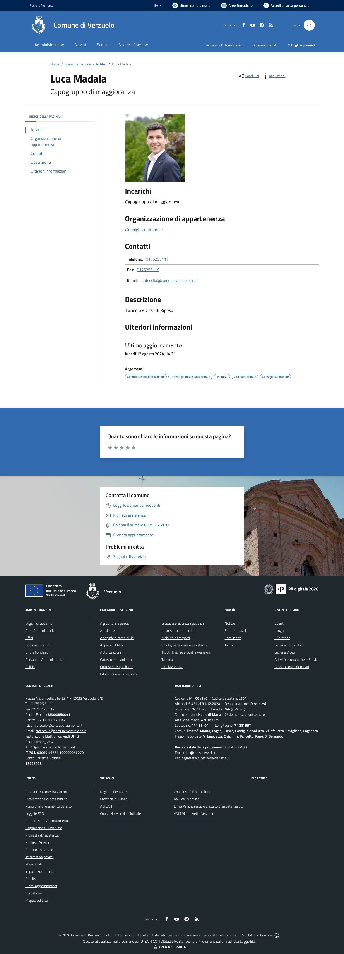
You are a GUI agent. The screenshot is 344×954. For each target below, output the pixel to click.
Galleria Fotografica (288, 645)
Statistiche (33, 893)
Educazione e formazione (118, 674)
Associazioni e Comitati (291, 666)
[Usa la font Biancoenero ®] (191, 5)
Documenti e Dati (38, 645)
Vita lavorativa (172, 666)
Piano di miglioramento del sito (48, 806)
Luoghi (279, 630)
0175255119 (148, 270)
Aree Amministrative (40, 630)
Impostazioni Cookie (40, 871)
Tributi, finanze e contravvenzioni (186, 652)
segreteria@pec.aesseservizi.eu (205, 758)
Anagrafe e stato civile (117, 637)
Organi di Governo (38, 623)
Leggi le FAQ (34, 813)
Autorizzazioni (110, 652)
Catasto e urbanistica (116, 659)
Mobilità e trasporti (175, 637)
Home (54, 64)
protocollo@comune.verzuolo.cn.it (169, 280)
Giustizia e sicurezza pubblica (182, 623)
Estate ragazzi (235, 630)
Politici (101, 64)
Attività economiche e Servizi (296, 659)
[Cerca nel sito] (309, 25)
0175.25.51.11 (42, 703)
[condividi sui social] (248, 75)
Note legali (33, 864)
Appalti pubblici (111, 645)
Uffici (29, 637)
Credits (30, 878)
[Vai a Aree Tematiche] (237, 5)
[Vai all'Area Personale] (286, 5)
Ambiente (107, 630)
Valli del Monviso (186, 799)
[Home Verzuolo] (72, 25)
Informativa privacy (39, 857)
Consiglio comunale (144, 229)
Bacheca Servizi (37, 842)
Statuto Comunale (39, 849)
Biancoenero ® (190, 941)
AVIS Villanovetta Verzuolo (194, 813)
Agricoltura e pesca (114, 623)
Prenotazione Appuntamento (47, 820)
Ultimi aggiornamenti (41, 886)
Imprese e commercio (177, 630)
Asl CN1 (106, 806)
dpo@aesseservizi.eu (200, 752)
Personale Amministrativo (44, 659)
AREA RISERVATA (169, 947)
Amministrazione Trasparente (47, 791)
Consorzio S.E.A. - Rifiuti (192, 791)
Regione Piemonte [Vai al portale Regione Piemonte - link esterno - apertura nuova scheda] (41, 5)
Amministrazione (78, 64)
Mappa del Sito (36, 900)
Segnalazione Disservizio (43, 828)
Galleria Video (284, 652)
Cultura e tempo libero (116, 666)
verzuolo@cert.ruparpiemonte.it (58, 725)
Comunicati (233, 637)
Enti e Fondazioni (38, 652)
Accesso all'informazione (224, 45)
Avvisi (229, 645)
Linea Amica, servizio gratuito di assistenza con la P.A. (214, 806)
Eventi (279, 623)
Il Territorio (282, 637)
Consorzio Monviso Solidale (120, 813)
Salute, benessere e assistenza (184, 645)
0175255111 (157, 259)
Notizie (230, 623)
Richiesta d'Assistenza (42, 835)
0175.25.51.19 (43, 709)
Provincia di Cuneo (113, 799)
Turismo (167, 659)
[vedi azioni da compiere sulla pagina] (273, 75)
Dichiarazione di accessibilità (46, 799)
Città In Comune (260, 935)
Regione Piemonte (114, 791)
